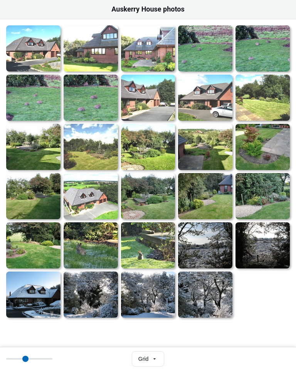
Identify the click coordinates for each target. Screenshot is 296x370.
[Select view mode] (148, 359)
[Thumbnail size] (29, 359)
